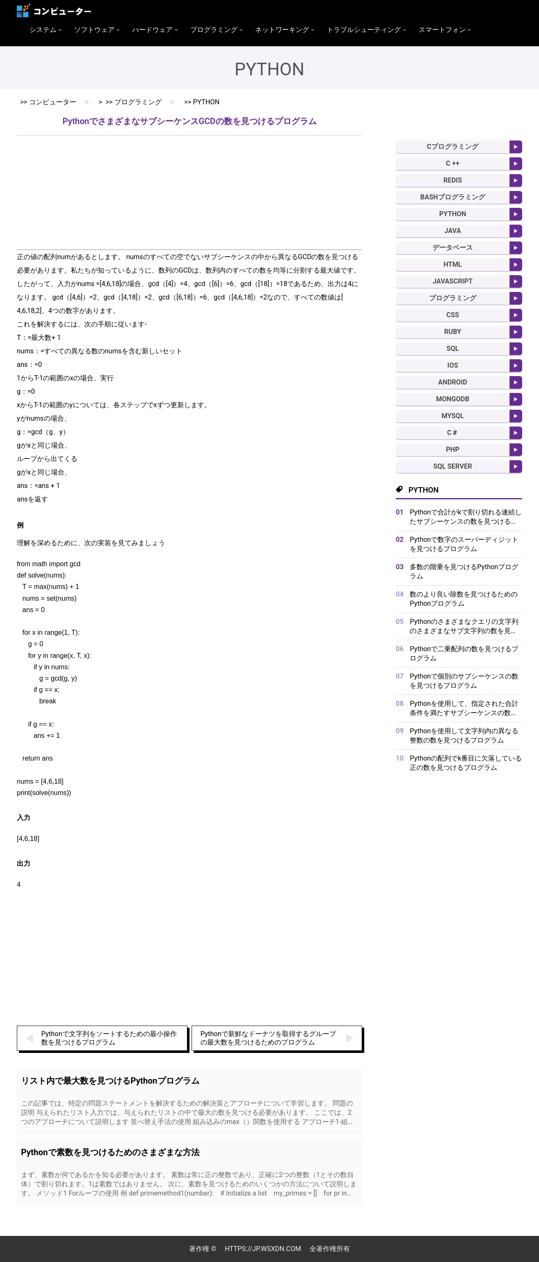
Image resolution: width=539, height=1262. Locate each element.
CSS (452, 315)
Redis (452, 180)
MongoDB (453, 399)
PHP (452, 449)
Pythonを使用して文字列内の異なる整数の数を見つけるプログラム (464, 735)
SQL (452, 349)
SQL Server (452, 466)
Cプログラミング (452, 147)
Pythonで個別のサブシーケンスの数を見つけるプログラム (464, 680)
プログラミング (138, 102)
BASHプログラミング (452, 197)
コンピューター (52, 102)
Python (206, 102)
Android (452, 382)
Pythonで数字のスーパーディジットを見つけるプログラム (464, 544)
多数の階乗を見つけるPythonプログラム (464, 571)
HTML (452, 264)
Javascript (453, 281)
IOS (452, 365)
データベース (452, 248)
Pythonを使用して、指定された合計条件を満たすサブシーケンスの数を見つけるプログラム (464, 709)
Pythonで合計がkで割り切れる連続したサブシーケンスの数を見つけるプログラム (466, 517)
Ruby (452, 332)
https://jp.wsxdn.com (263, 1249)
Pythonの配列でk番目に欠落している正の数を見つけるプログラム (466, 763)
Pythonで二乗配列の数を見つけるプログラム (464, 653)
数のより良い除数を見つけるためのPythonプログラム (464, 598)
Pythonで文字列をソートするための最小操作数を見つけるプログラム (109, 1038)
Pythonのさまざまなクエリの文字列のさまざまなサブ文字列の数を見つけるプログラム (464, 627)
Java (452, 231)
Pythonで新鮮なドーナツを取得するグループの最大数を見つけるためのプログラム (268, 1038)
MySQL (452, 416)
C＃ (452, 433)
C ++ (452, 163)
